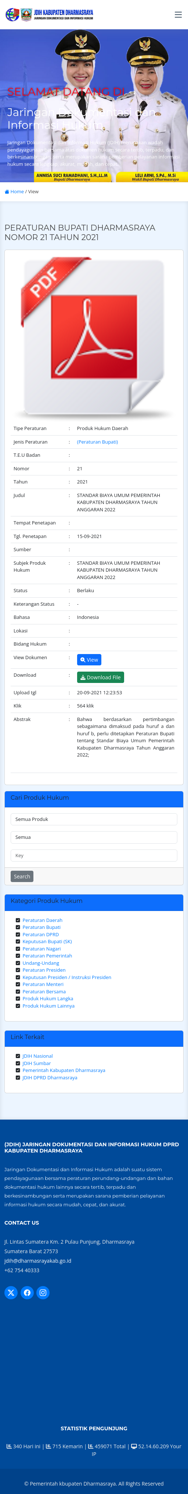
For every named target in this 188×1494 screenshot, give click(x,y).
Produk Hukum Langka (48, 998)
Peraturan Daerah (43, 920)
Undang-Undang (41, 963)
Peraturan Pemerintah (47, 955)
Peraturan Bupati (42, 927)
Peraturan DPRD (41, 934)
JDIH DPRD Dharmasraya (50, 1077)
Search (22, 876)
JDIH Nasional (38, 1056)
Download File (100, 677)
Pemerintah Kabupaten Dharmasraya (64, 1070)
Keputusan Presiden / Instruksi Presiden (67, 977)
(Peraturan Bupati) (97, 441)
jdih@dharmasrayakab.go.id (37, 1260)
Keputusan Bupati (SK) (47, 941)
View (89, 659)
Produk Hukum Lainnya (49, 1005)
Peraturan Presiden (44, 970)
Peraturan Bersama (44, 991)
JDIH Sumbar (37, 1063)
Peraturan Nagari (42, 948)
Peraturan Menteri (43, 984)
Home (14, 191)
